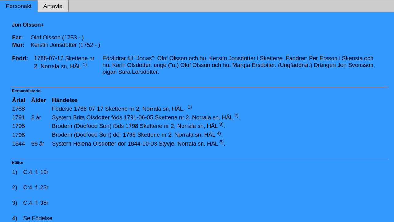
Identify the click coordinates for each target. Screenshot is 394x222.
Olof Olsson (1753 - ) (57, 37)
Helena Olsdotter (94, 143)
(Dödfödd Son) (92, 126)
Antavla (52, 6)
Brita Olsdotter (91, 117)
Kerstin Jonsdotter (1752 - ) (65, 45)
